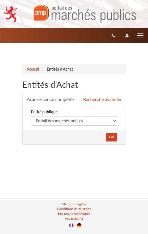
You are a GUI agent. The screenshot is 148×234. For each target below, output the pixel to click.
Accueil (32, 69)
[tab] (50, 99)
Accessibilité (74, 218)
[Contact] (113, 35)
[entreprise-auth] (127, 35)
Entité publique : (45, 111)
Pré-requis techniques (74, 214)
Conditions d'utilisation (74, 209)
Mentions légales (74, 204)
